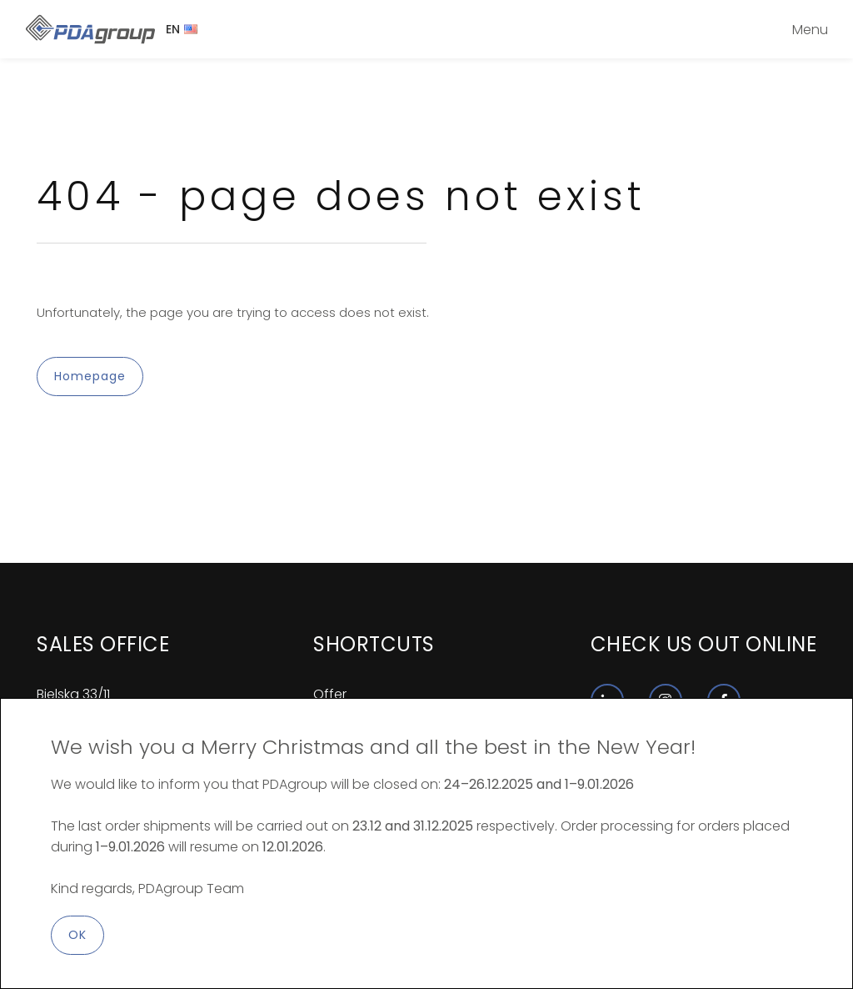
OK (77, 934)
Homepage (90, 376)
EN (181, 29)
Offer (330, 694)
